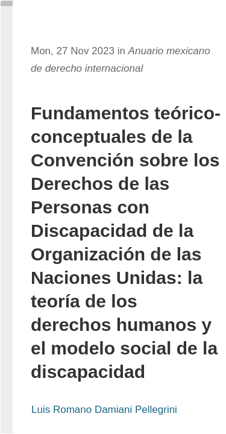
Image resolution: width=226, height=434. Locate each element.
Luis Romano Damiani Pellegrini (104, 409)
